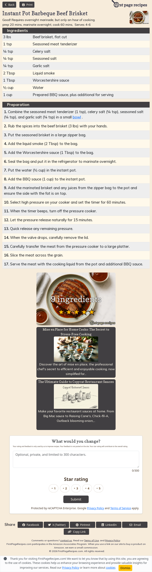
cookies (110, 567)
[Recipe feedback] (76, 459)
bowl (77, 117)
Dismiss (125, 568)
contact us (66, 540)
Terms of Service (120, 508)
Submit (76, 499)
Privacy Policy (95, 508)
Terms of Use (91, 540)
